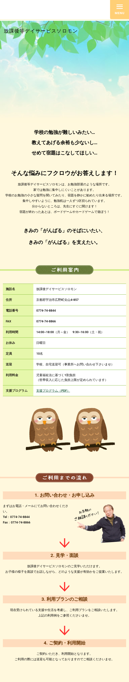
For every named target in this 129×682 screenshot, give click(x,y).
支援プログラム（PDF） (53, 390)
